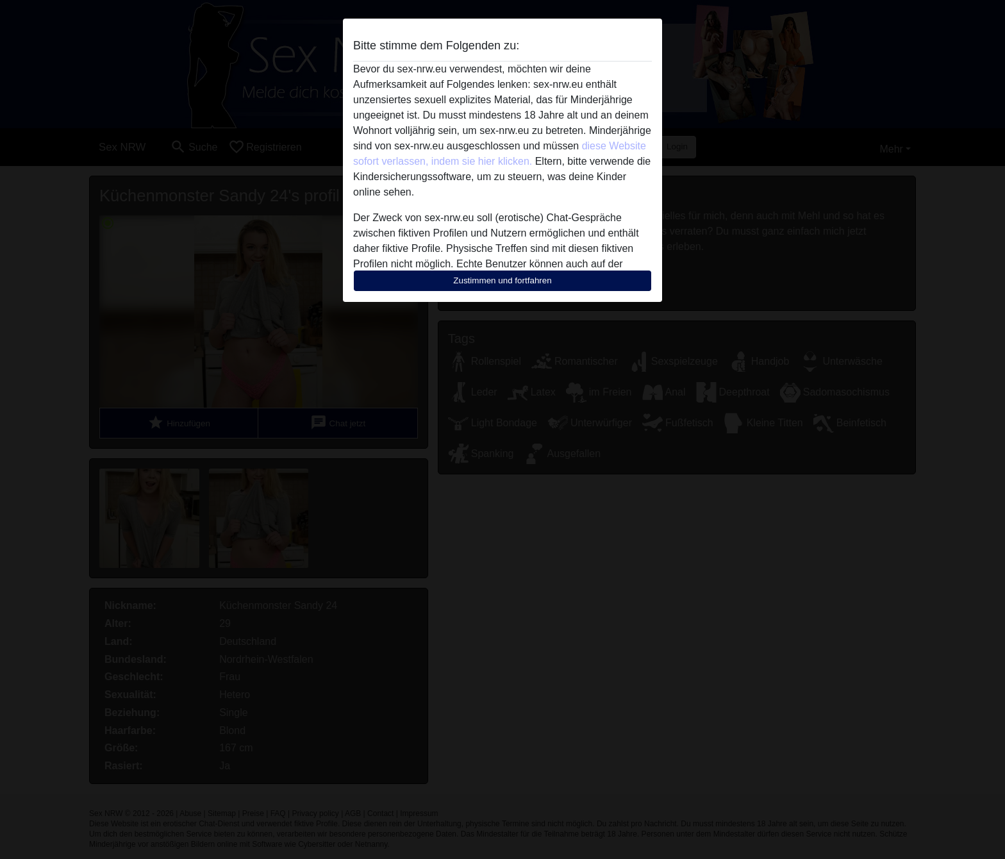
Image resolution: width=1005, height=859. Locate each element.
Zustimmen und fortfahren (502, 280)
